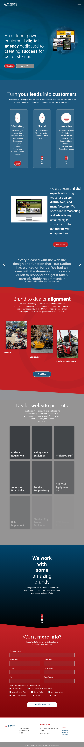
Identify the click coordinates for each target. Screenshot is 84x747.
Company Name (15, 651)
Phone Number (49, 668)
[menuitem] (64, 728)
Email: (12, 668)
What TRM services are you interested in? (25, 686)
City (11, 677)
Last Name (48, 660)
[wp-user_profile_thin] (42, 122)
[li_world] (17, 122)
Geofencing (17, 149)
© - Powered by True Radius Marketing (37, 745)
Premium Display (17, 136)
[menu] (79, 4)
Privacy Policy (55, 745)
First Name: (14, 660)
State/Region (48, 677)
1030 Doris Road (24, 728)
